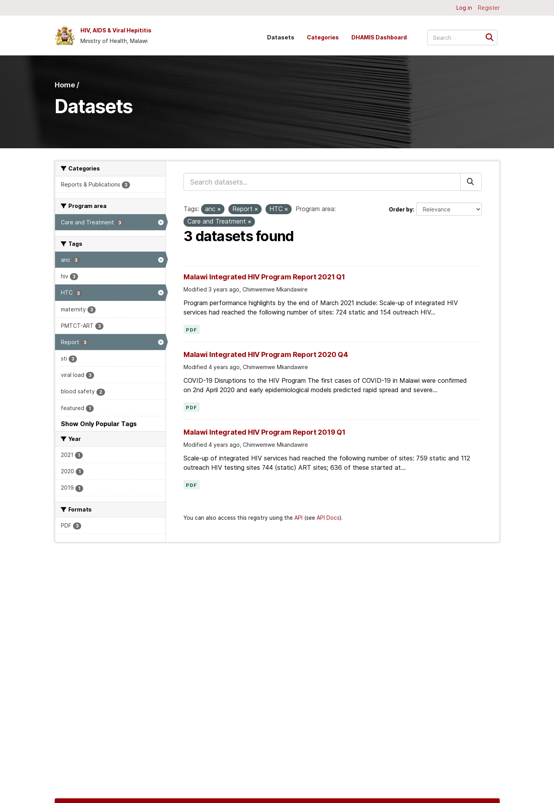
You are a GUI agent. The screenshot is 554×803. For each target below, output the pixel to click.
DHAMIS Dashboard (379, 37)
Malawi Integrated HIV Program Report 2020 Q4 (265, 354)
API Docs (328, 518)
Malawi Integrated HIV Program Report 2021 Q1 (264, 277)
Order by (401, 209)
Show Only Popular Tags (99, 424)
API (298, 518)
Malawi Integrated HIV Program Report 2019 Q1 (264, 432)
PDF (192, 330)
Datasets (280, 37)
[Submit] (492, 37)
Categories (323, 37)
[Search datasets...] (462, 37)
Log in (464, 7)
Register (489, 7)
